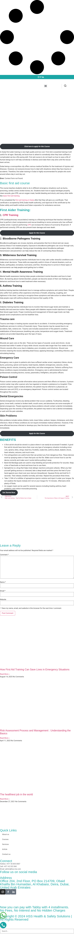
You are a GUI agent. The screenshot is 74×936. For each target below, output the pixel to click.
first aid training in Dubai (24, 200)
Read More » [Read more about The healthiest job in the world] (4, 799)
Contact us (6, 854)
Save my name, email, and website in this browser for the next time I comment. (32, 608)
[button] (45, 86)
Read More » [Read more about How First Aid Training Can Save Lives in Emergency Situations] (4, 674)
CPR (29, 225)
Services (5, 844)
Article (4, 849)
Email (2, 591)
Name (3, 582)
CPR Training (10, 215)
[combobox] (37, 931)
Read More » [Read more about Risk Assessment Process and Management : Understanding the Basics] (4, 738)
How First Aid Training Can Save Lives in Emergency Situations (34, 669)
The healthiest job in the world (16, 794)
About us (5, 834)
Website (3, 599)
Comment (4, 555)
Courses (5, 839)
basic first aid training (11, 196)
